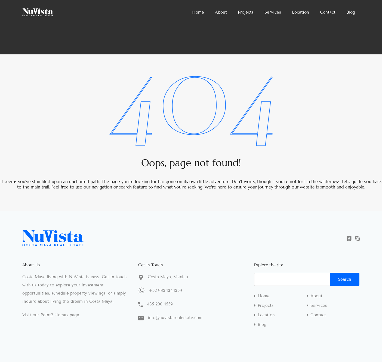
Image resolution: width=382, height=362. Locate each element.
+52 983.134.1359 (165, 290)
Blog (350, 12)
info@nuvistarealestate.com (175, 317)
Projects (246, 12)
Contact (327, 12)
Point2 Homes (54, 315)
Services (272, 12)
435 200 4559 (160, 304)
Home (198, 12)
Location (300, 12)
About (221, 12)
